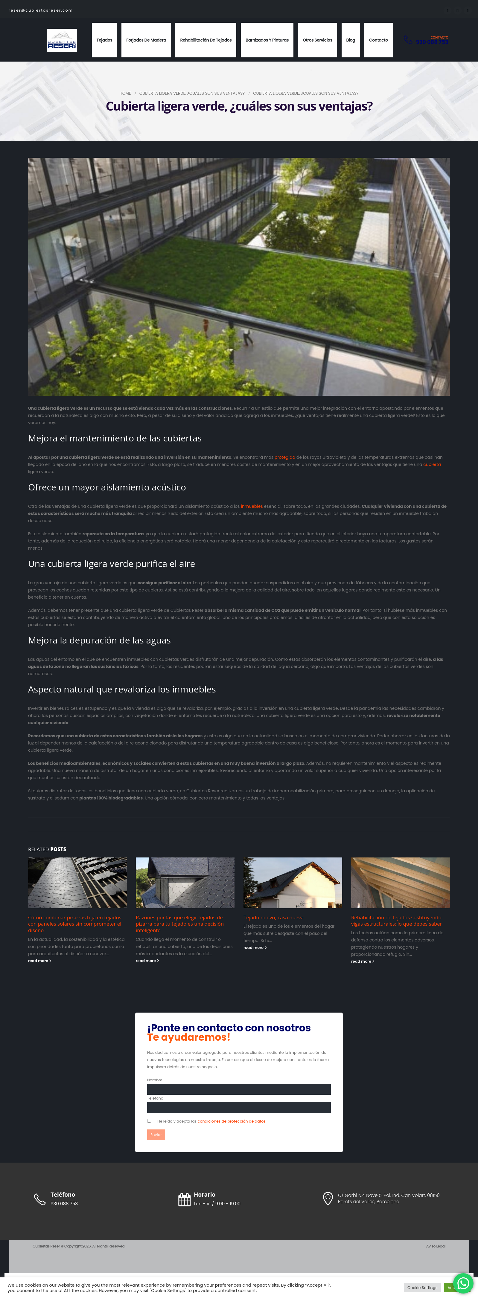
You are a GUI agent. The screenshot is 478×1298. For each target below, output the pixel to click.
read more (39, 960)
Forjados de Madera (146, 40)
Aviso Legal (435, 1246)
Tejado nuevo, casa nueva (273, 917)
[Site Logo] (62, 40)
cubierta (432, 464)
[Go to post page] (77, 882)
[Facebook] (447, 10)
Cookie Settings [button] (422, 1288)
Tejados (104, 40)
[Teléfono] (95, 1199)
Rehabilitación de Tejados (206, 40)
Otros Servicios (317, 40)
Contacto (378, 40)
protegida (285, 457)
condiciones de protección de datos (232, 1121)
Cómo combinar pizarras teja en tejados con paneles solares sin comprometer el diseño (74, 924)
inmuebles (252, 506)
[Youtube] (457, 10)
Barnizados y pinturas (267, 40)
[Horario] (239, 1199)
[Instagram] (468, 10)
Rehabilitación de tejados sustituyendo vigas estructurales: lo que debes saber (396, 920)
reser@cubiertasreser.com (41, 10)
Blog (350, 40)
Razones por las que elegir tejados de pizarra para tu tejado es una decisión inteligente (180, 924)
